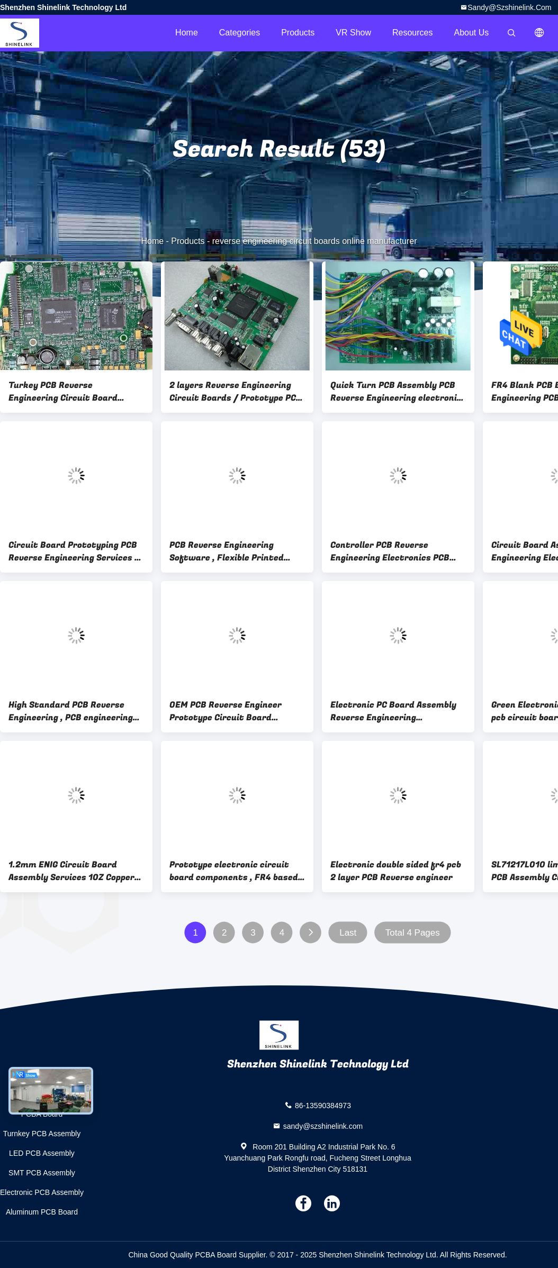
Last (347, 933)
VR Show (353, 32)
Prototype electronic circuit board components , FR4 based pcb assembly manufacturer (233, 871)
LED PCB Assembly (42, 1153)
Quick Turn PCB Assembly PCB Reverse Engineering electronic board (396, 391)
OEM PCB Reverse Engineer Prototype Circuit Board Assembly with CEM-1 (225, 711)
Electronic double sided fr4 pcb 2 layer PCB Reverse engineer (395, 871)
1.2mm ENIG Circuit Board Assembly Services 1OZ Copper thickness (71, 871)
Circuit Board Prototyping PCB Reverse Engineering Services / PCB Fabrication (73, 551)
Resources (412, 32)
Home (186, 32)
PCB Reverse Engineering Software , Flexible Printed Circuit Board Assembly (226, 551)
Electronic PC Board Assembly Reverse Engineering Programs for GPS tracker (393, 711)
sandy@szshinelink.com (509, 7)
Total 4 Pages (412, 933)
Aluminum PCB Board (42, 1212)
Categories (239, 32)
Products (297, 32)
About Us (471, 32)
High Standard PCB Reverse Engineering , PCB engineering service (70, 711)
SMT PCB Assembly (41, 1173)
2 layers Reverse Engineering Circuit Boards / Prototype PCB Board (235, 391)
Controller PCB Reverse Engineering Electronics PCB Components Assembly (389, 551)
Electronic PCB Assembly (42, 1192)
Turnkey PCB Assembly (42, 1133)
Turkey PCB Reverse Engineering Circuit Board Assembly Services (63, 391)
